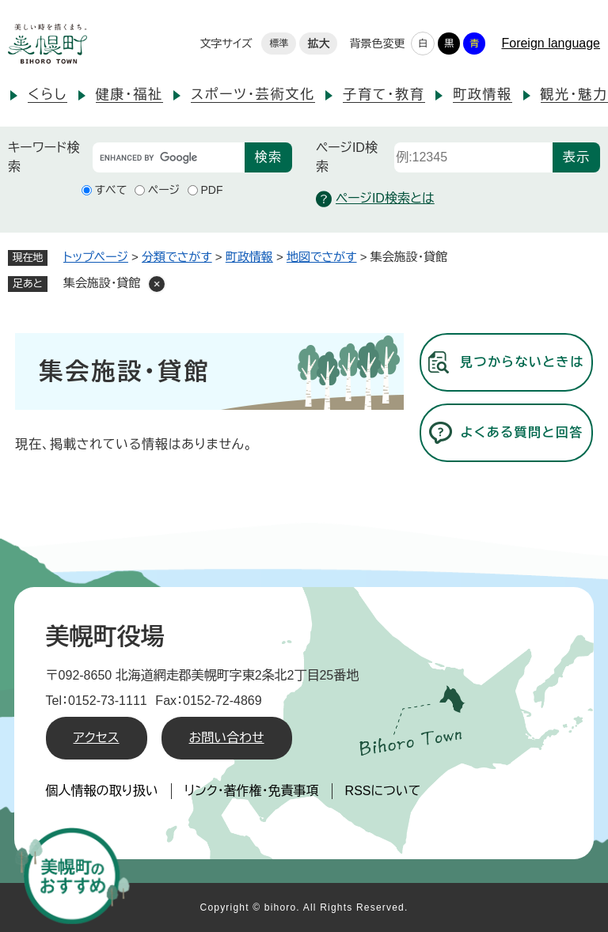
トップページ (95, 256)
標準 (278, 43)
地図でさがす (322, 256)
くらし (47, 94)
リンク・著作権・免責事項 (251, 791)
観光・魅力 (574, 94)
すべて (111, 190)
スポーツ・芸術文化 (252, 94)
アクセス (97, 737)
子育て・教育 (383, 94)
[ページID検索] (473, 157)
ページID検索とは (375, 199)
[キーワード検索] (169, 157)
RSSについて (383, 791)
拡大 (318, 43)
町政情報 (482, 94)
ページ (164, 190)
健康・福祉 (129, 94)
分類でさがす (177, 256)
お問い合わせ (226, 737)
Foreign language (550, 43)
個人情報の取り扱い (102, 791)
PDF (212, 190)
